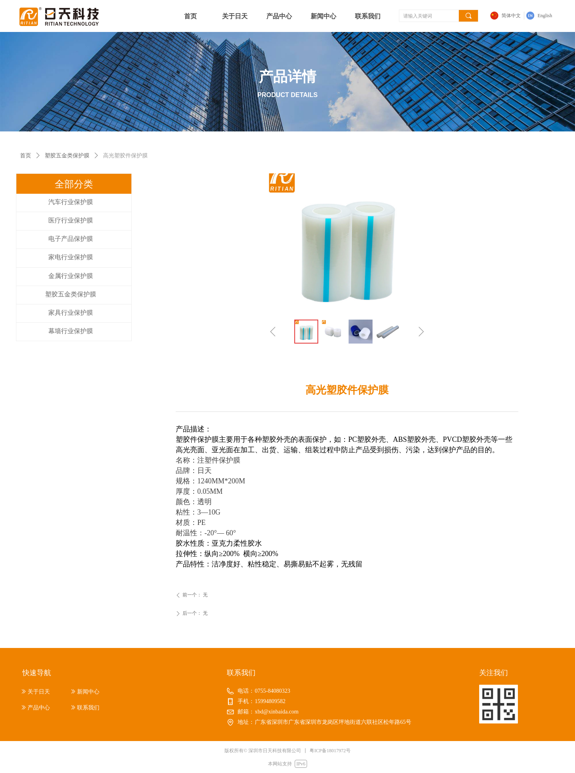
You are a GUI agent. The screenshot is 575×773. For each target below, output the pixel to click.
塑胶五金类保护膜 (67, 156)
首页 (25, 156)
